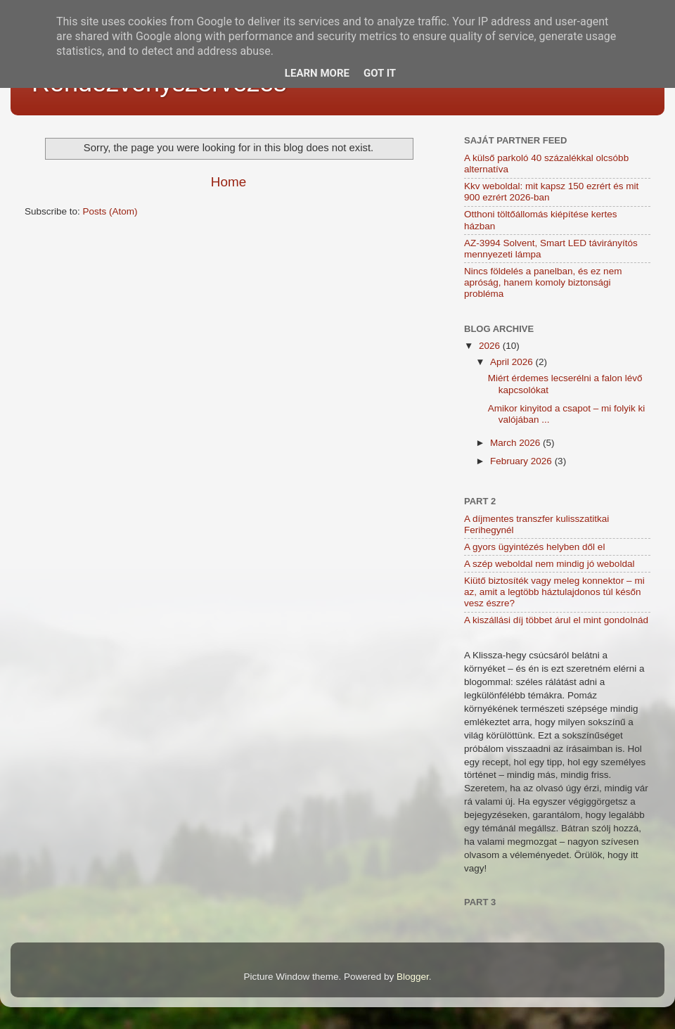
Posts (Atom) (110, 211)
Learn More (317, 73)
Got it (380, 73)
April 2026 (513, 362)
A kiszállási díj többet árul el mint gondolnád (556, 620)
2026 (491, 345)
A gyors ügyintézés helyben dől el (534, 547)
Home (228, 181)
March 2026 (516, 442)
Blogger (413, 976)
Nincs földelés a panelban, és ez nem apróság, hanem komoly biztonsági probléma (543, 282)
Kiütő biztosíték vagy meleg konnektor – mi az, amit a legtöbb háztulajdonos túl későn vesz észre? (554, 591)
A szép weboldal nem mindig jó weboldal (549, 563)
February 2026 (522, 461)
